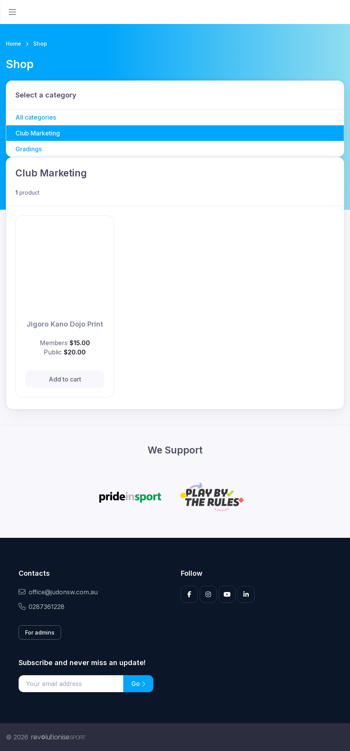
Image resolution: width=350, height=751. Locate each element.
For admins (39, 632)
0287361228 (42, 607)
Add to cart (65, 379)
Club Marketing (37, 133)
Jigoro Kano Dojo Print (65, 324)
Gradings (28, 149)
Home (13, 43)
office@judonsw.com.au (58, 592)
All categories (35, 117)
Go (138, 684)
